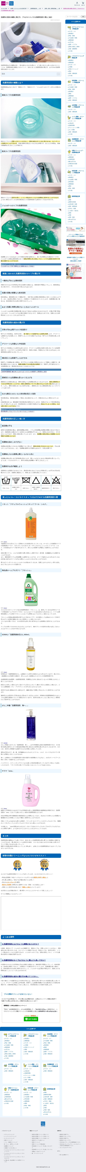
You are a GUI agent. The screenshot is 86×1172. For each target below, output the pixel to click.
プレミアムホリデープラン (66, 1147)
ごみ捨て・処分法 (49, 1103)
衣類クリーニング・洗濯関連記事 (13, 1089)
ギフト (58, 1151)
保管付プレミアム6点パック (38, 1140)
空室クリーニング (29, 1047)
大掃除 (26, 1045)
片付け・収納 (47, 1101)
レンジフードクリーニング (10, 1136)
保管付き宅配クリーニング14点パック (40, 1138)
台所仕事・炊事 (48, 1096)
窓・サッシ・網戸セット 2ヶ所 (11, 1144)
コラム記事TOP (31, 1029)
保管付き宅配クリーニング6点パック (40, 1134)
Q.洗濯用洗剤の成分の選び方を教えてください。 (20, 976)
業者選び (7, 1040)
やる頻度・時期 (9, 1045)
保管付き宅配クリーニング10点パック (40, 1136)
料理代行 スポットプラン (65, 1140)
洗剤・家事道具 (48, 1099)
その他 (6, 1058)
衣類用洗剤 (8, 1096)
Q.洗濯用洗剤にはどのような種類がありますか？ (20, 944)
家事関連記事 (51, 1089)
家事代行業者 (47, 1094)
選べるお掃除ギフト (64, 1154)
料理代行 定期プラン (64, 1138)
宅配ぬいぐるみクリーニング (38, 1151)
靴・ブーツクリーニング (37, 1153)
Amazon (5, 541)
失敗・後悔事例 (9, 1056)
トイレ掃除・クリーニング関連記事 (33, 1065)
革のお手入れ (47, 1112)
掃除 (45, 1092)
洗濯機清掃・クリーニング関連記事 (52, 1065)
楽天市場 (5, 742)
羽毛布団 (27, 1099)
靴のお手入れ (8, 1099)
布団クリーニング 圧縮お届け (38, 1144)
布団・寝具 (47, 1110)
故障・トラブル (9, 1051)
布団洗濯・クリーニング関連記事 (33, 1089)
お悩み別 (27, 1071)
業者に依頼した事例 (10, 1053)
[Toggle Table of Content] (57, 74)
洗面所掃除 (27, 1073)
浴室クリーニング (8, 1140)
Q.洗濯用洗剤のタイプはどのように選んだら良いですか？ (24, 960)
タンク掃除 (27, 1077)
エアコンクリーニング (9, 1134)
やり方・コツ (8, 1038)
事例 (26, 1049)
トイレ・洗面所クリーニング (10, 1142)
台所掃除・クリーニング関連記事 (13, 1065)
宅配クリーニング (34, 1130)
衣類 (45, 1107)
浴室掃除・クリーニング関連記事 (52, 1035)
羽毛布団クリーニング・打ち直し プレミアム (42, 1149)
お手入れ (7, 1049)
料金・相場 (8, 1043)
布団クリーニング (36, 1142)
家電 (45, 1105)
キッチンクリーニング (9, 1138)
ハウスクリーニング (6, 1130)
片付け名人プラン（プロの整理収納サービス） (70, 1142)
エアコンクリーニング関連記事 (13, 1035)
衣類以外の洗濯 (9, 1101)
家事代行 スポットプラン (65, 1136)
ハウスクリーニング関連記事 (33, 1035)
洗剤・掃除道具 (29, 1051)
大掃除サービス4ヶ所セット (10, 1148)
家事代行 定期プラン (64, 1134)
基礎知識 (7, 1047)
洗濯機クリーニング (8, 1146)
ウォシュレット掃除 (30, 1075)
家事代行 (59, 1130)
